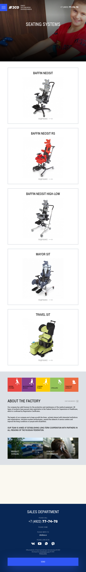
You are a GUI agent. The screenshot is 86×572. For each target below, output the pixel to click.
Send (43, 562)
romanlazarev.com (45, 552)
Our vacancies (70, 401)
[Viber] (53, 543)
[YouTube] (39, 543)
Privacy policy (43, 554)
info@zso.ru (43, 535)
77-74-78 (69, 7)
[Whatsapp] (46, 543)
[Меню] (3, 7)
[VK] (33, 543)
